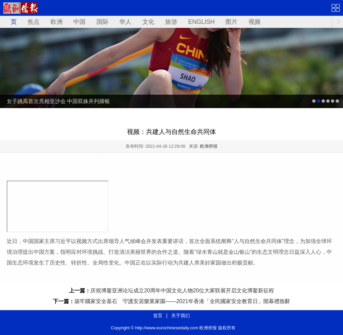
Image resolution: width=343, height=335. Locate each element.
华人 (125, 21)
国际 (102, 21)
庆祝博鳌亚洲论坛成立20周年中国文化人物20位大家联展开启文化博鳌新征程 (182, 290)
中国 (79, 21)
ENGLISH (201, 21)
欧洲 (57, 21)
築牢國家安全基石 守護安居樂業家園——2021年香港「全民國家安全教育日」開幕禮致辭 (182, 301)
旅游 (171, 21)
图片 (231, 21)
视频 (255, 21)
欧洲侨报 (208, 146)
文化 (148, 21)
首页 (11, 21)
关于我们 (180, 315)
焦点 (33, 21)
